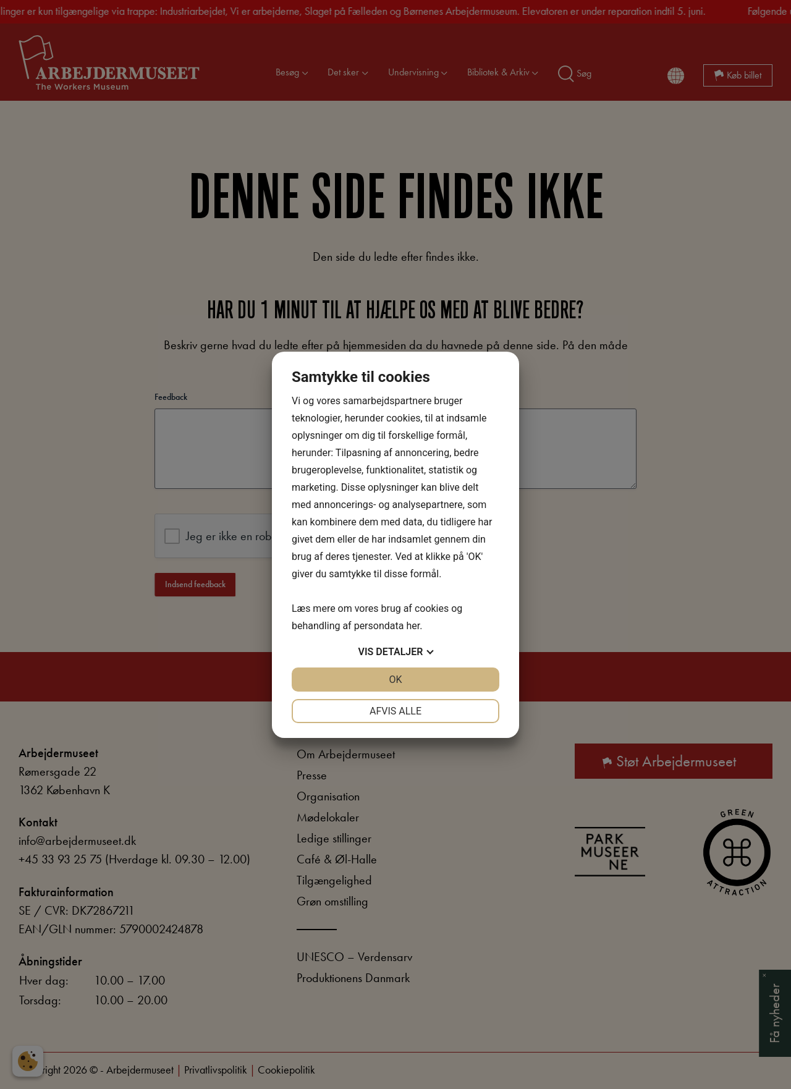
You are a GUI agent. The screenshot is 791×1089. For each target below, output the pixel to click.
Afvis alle (395, 711)
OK (395, 679)
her (413, 626)
